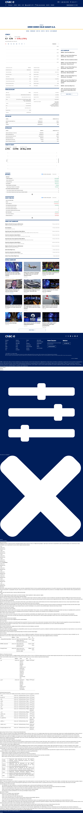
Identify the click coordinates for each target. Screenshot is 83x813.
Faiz (6, 349)
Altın (23, 5)
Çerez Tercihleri (39, 348)
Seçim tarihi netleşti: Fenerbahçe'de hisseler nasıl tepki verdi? (50, 273)
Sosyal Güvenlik (29, 346)
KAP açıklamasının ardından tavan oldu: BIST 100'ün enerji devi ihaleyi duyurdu (32, 307)
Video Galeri (39, 340)
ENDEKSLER (32, 31)
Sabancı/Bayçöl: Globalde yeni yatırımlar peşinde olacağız (12, 290)
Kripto (6, 346)
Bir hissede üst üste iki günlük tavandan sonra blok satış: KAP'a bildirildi (12, 274)
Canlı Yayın (18, 341)
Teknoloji (27, 349)
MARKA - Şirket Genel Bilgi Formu (67, 52)
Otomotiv (28, 343)
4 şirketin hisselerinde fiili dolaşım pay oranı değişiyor (50, 290)
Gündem (52, 5)
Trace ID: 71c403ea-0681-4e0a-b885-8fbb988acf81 (10, 811)
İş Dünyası (17, 349)
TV (26, 341)
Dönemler (55, 174)
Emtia (6, 348)
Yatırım (15, 5)
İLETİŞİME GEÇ (66, 343)
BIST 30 (47, 31)
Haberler (17, 340)
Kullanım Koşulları (40, 341)
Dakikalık (55, 43)
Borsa (19, 5)
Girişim (17, 348)
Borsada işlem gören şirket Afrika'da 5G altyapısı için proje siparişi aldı (13, 306)
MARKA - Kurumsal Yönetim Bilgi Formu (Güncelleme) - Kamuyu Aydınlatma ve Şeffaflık (69, 81)
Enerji (17, 346)
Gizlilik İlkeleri (39, 343)
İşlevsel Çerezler (3, 542)
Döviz (6, 343)
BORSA (27, 31)
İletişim (38, 346)
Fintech (27, 340)
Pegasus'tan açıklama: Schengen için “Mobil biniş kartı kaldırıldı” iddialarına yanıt (31, 274)
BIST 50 (43, 31)
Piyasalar (10, 5)
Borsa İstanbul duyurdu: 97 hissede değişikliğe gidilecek (32, 323)
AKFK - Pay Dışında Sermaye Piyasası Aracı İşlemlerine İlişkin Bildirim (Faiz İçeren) (68, 90)
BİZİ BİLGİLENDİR (51, 346)
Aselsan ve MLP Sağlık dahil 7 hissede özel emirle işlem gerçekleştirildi (49, 324)
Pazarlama (2, 586)
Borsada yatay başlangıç (11, 323)
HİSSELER (41, 25)
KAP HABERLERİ (53, 31)
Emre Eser (11, 292)
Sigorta (48, 5)
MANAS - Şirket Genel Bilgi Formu (68, 85)
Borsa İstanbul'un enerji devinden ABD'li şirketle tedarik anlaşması (50, 306)
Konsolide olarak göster (46, 174)
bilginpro (76, 358)
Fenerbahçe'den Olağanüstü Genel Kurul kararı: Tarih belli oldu (32, 290)
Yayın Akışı (17, 343)
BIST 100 (38, 31)
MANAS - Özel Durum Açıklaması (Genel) (69, 59)
